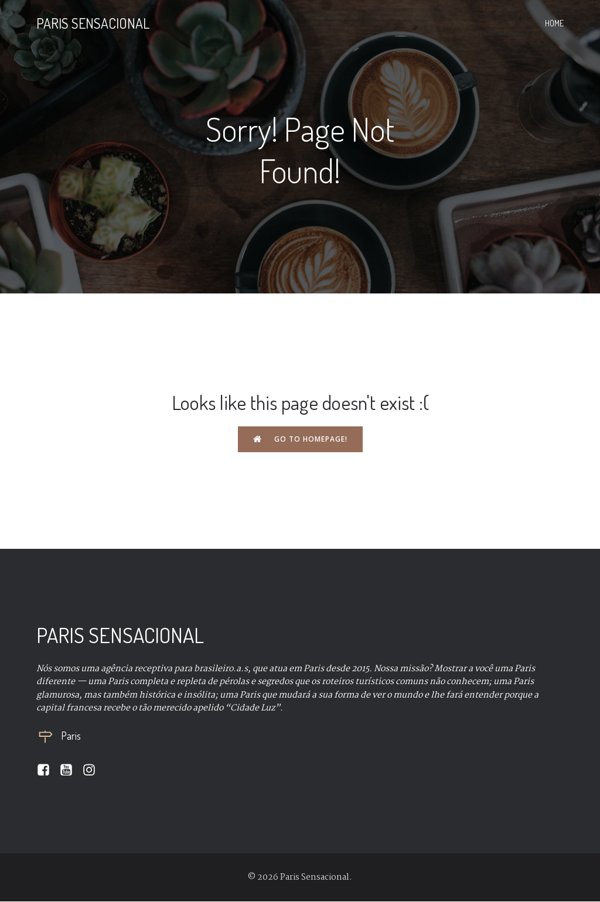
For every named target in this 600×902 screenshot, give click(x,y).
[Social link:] (47, 771)
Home (554, 24)
